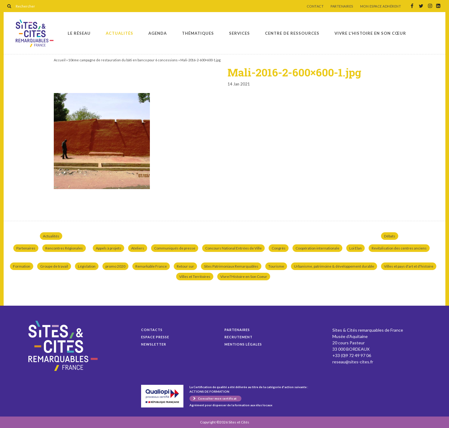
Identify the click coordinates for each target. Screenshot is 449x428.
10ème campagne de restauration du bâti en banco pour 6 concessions (123, 60)
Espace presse (155, 337)
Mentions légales (243, 344)
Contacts (152, 330)
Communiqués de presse (174, 248)
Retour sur (185, 266)
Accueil (60, 60)
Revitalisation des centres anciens (399, 248)
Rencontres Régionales (64, 248)
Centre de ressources (292, 33)
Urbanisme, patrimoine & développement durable (334, 266)
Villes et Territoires (194, 276)
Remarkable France (151, 266)
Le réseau (79, 33)
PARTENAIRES (342, 6)
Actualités (119, 33)
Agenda (157, 33)
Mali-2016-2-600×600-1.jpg (34, 33)
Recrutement (238, 337)
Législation (86, 266)
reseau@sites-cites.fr (352, 361)
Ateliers (137, 248)
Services (239, 33)
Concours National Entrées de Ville (233, 248)
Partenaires (25, 248)
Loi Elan (355, 248)
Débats (389, 236)
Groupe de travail (54, 266)
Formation (21, 266)
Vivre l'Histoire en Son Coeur (243, 276)
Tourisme (276, 266)
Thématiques (198, 33)
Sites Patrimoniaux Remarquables (231, 266)
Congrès (279, 248)
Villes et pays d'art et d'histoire (408, 266)
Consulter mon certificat (217, 398)
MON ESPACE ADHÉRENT (380, 6)
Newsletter (153, 344)
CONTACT (315, 6)
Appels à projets (108, 248)
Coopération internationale (317, 248)
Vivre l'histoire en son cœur (370, 33)
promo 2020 (115, 266)
